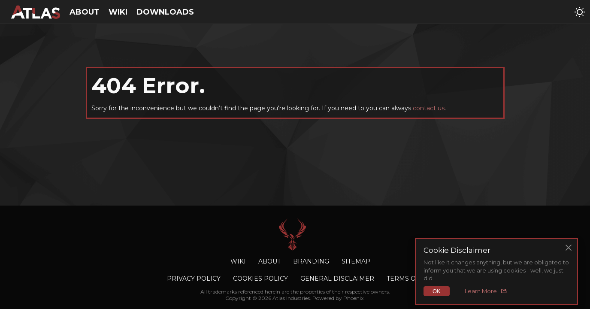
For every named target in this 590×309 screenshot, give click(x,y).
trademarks (222, 291)
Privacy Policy (194, 278)
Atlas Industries (295, 234)
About (85, 12)
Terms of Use (410, 278)
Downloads (165, 12)
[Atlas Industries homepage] (35, 12)
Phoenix (353, 298)
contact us (429, 108)
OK (437, 291)
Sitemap (356, 261)
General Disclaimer (337, 278)
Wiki (118, 12)
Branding (311, 261)
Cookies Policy (260, 278)
